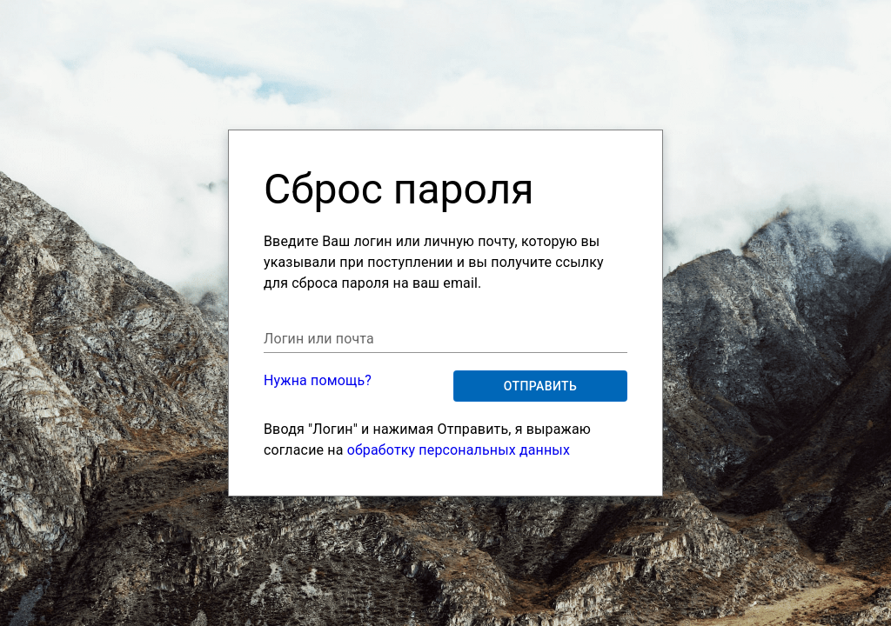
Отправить (540, 386)
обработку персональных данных (458, 450)
